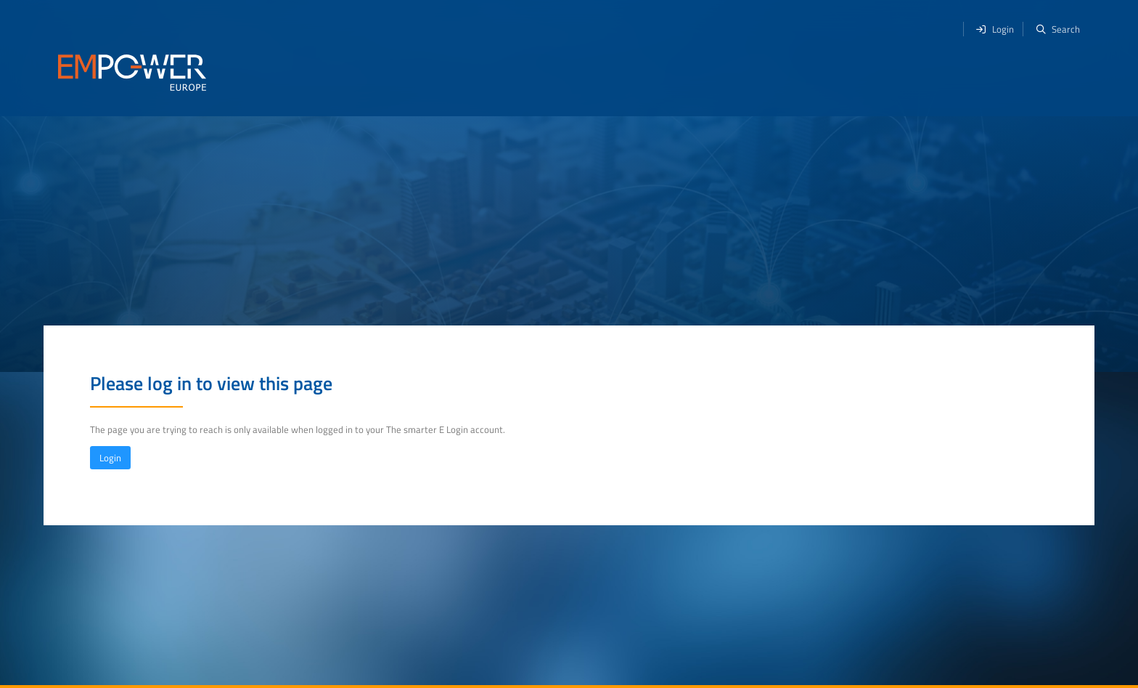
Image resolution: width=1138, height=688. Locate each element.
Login (110, 457)
